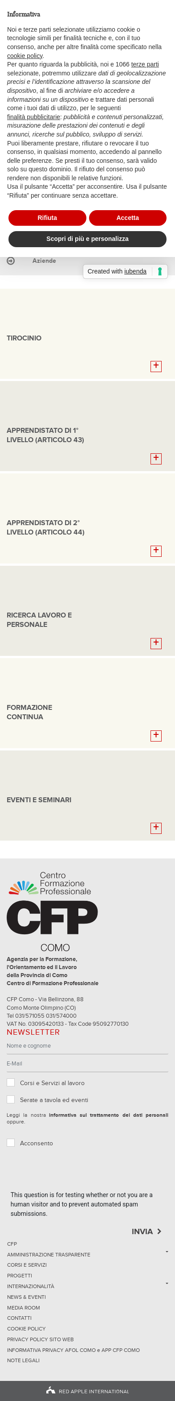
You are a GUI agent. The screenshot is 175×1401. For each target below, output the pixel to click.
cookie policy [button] (24, 55)
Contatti (19, 1318)
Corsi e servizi (27, 1265)
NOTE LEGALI (23, 1361)
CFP (12, 1244)
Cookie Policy (26, 1329)
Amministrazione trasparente (48, 1255)
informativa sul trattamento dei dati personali (108, 1115)
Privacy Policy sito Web (40, 1340)
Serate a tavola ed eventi (54, 1100)
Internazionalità (30, 1286)
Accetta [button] (127, 217)
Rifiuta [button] (47, 217)
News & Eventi (26, 1297)
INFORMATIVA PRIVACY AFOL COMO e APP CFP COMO (73, 1350)
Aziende (44, 261)
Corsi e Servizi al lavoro (52, 1083)
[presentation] (78, 1173)
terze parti (145, 64)
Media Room (23, 1308)
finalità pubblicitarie (33, 116)
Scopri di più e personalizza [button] (87, 238)
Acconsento (36, 1143)
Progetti (19, 1276)
